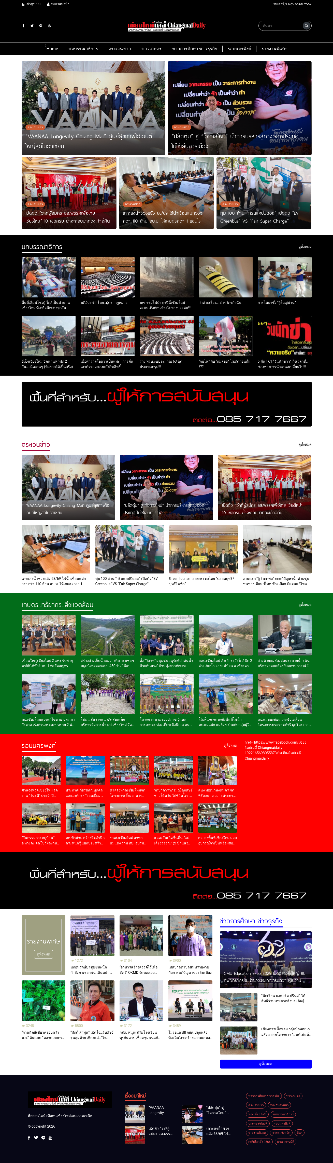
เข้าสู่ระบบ (31, 4)
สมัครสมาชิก (58, 4)
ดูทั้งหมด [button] (265, 1064)
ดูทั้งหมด (43, 954)
